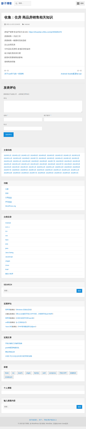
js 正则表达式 (21, 322)
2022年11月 (17, 161)
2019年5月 (50, 173)
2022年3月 (76, 161)
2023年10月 (17, 158)
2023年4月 (59, 158)
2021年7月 (60, 164)
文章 (8, 198)
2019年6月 (41, 173)
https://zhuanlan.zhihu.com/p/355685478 (45, 32)
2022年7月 (51, 161)
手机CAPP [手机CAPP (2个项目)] (63, 373)
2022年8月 (43, 161)
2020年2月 (49, 170)
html (6, 240)
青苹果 (7, 310)
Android (26, 24)
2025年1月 (7, 155)
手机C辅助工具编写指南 (13, 343)
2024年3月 (59, 155)
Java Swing (9, 252)
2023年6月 (42, 158)
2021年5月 (76, 164)
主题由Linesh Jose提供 (60, 423)
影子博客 (6, 3)
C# (6, 231)
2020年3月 (40, 170)
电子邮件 (47, 115)
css (6, 235)
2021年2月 (24, 167)
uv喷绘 (7, 322)
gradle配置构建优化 (12, 348)
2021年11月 (25, 164)
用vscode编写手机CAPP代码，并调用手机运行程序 (34, 314)
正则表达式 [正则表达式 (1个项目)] (8, 377)
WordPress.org (10, 206)
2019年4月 (58, 173)
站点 (5, 124)
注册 (6, 189)
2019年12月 (66, 170)
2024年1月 (67, 155)
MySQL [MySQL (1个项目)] (36, 373)
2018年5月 (66, 173)
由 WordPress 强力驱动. (38, 423)
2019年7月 (33, 173)
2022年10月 (26, 161)
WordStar (49, 423)
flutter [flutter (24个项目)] (7, 373)
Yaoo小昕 (8, 326)
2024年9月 (34, 155)
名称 (6, 115)
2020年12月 (41, 167)
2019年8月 (25, 173)
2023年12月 (76, 155)
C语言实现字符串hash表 (25, 318)
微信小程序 (9, 274)
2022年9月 (35, 161)
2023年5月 (50, 158)
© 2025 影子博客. (23, 423)
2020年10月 (59, 167)
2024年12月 (16, 155)
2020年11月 (50, 167)
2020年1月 (57, 170)
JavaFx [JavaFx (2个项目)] (20, 373)
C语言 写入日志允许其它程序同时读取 (18, 356)
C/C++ (7, 227)
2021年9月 (43, 164)
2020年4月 (32, 170)
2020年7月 (7, 170)
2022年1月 (7, 164)
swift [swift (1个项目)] (44, 373)
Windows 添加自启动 (23, 310)
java (6, 248)
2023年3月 (67, 158)
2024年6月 (42, 155)
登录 (6, 193)
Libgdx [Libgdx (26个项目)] (28, 373)
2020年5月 (24, 170)
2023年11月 (8, 158)
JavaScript (9, 257)
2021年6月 (68, 164)
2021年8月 (51, 164)
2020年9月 (68, 167)
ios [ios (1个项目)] (13, 373)
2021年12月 (16, 164)
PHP (7, 269)
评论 (5, 98)
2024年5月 (50, 155)
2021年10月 (34, 164)
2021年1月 (32, 167)
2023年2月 (75, 158)
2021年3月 (16, 167)
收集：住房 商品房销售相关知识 (28, 17)
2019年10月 (8, 173)
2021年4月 (7, 167)
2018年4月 (74, 173)
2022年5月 (60, 161)
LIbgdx (7, 261)
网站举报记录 (10, 352)
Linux (7, 265)
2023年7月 (34, 158)
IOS (6, 244)
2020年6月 (16, 170)
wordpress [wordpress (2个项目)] (52, 373)
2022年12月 (8, 161)
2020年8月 (76, 167)
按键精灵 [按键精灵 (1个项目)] (73, 373)
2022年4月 (68, 161)
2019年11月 (75, 170)
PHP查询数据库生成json (26, 326)
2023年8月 (26, 158)
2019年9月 (16, 173)
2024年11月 (25, 155)
